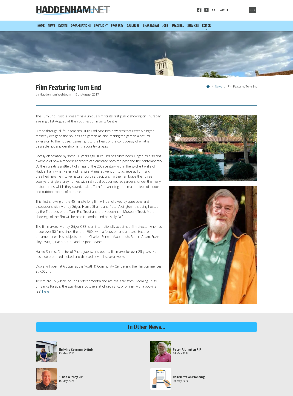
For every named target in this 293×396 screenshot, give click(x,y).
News (218, 86)
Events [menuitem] (62, 25)
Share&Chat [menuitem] (151, 25)
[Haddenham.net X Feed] (206, 10)
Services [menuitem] (193, 25)
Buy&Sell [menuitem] (178, 25)
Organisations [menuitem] (81, 25)
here (45, 291)
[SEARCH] (232, 10)
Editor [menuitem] (206, 25)
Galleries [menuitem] (133, 25)
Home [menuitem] (41, 25)
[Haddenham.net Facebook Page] (199, 10)
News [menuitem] (51, 25)
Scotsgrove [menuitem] (249, 389)
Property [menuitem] (117, 25)
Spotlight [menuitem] (101, 25)
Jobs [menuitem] (165, 25)
